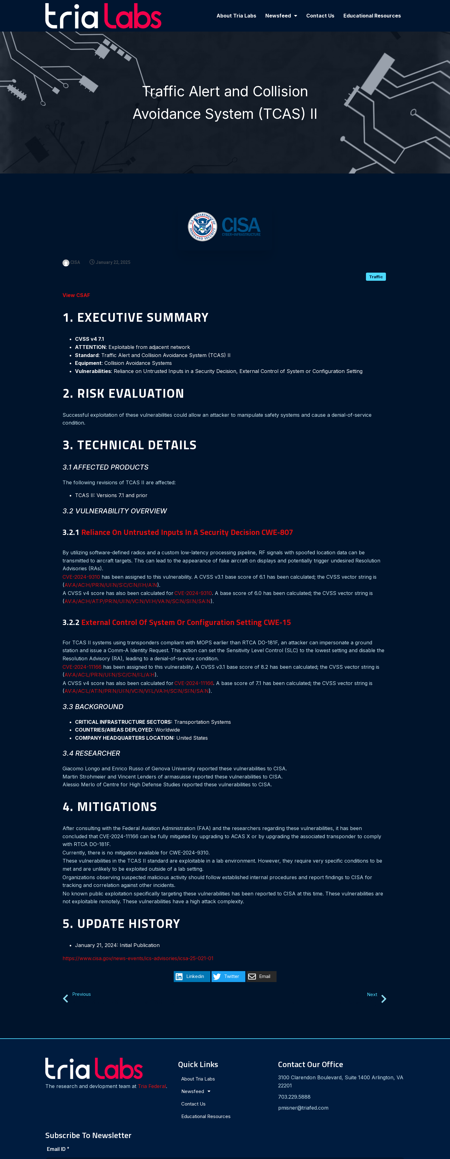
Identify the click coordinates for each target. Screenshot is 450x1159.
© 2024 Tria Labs (225, 1152)
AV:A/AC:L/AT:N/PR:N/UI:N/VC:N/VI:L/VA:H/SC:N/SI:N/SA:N (136, 677)
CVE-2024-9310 (81, 563)
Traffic (376, 262)
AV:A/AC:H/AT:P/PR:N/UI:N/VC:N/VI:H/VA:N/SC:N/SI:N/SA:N (137, 587)
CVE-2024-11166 (82, 653)
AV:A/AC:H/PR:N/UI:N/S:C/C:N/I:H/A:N (110, 571)
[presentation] (330, 1101)
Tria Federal (65, 1074)
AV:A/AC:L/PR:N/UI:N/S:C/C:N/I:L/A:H (109, 661)
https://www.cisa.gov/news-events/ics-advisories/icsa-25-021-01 (137, 944)
